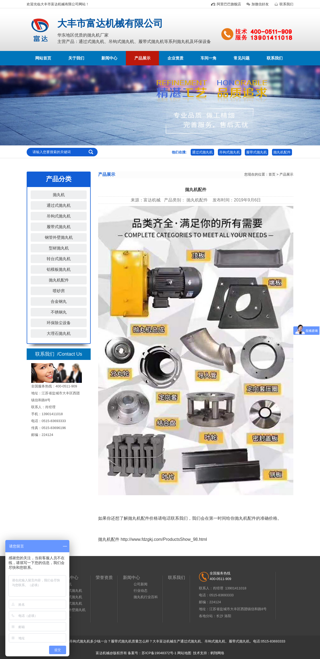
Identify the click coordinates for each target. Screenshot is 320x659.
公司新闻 (140, 584)
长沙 (219, 616)
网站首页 (43, 58)
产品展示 (142, 58)
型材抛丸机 (59, 248)
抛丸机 (59, 194)
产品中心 (69, 577)
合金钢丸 (59, 301)
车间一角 (209, 58)
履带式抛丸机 (256, 152)
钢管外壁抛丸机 (59, 237)
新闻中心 (109, 58)
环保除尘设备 (59, 322)
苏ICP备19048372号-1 (159, 653)
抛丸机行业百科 (146, 597)
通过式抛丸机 (202, 152)
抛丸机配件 (282, 152)
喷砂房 (59, 290)
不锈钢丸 (59, 312)
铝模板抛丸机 (59, 269)
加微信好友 (257, 4)
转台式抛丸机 (59, 258)
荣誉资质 (104, 577)
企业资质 (175, 58)
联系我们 (283, 4)
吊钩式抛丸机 (229, 152)
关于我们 (76, 58)
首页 (272, 174)
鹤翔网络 (217, 653)
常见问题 (242, 58)
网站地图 (184, 653)
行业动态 (140, 591)
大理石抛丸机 (59, 333)
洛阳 (227, 616)
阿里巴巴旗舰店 (225, 4)
